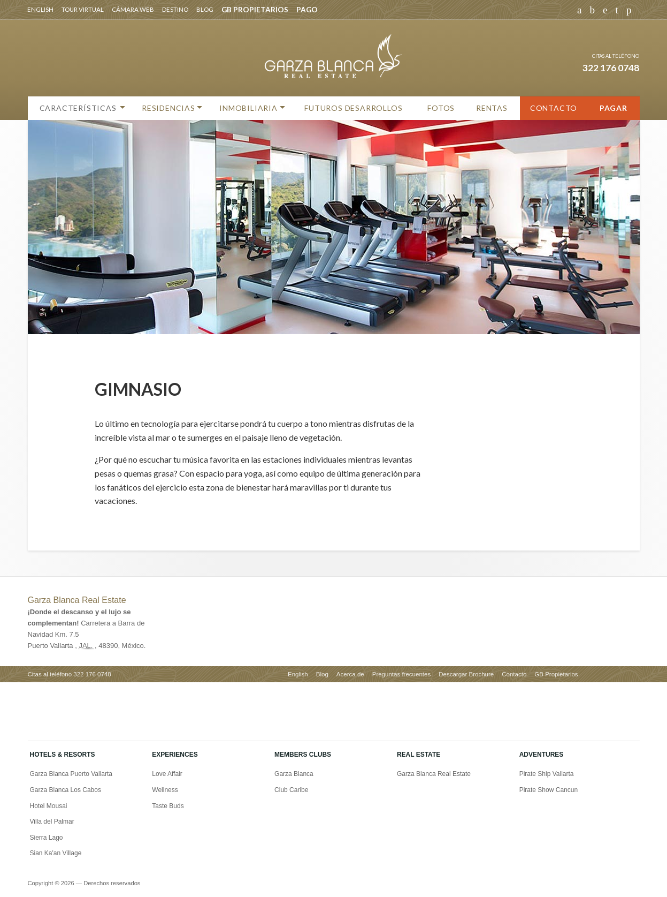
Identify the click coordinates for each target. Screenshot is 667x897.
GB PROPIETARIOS (254, 9)
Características (78, 107)
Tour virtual (83, 9)
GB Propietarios (556, 674)
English (40, 9)
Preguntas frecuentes (401, 674)
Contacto (553, 107)
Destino (175, 9)
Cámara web (133, 9)
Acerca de (350, 674)
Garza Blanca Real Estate (77, 600)
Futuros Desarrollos (353, 107)
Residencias (168, 107)
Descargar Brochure (466, 674)
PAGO (307, 9)
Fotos (441, 107)
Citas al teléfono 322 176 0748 (69, 674)
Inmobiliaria (248, 107)
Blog (204, 9)
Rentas (492, 107)
